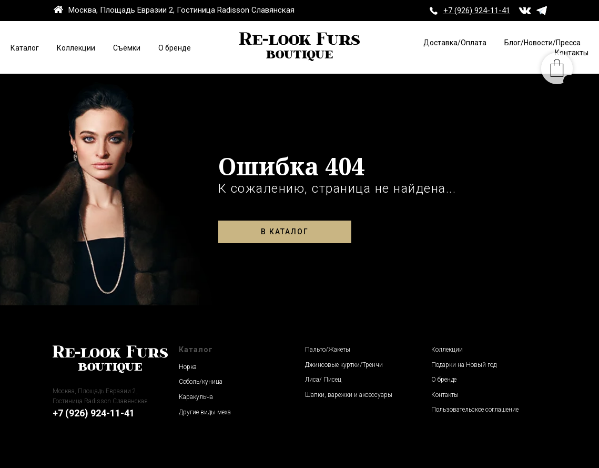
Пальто (315, 349)
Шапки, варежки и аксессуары (348, 395)
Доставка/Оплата (454, 42)
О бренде (174, 48)
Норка (188, 367)
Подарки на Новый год (463, 365)
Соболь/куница (200, 381)
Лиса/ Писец (323, 379)
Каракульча (196, 397)
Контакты (445, 395)
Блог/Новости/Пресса (542, 42)
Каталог (25, 48)
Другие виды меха (205, 412)
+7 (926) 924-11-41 (94, 413)
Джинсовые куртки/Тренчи (344, 365)
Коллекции (76, 48)
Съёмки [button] (126, 48)
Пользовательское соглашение (475, 409)
